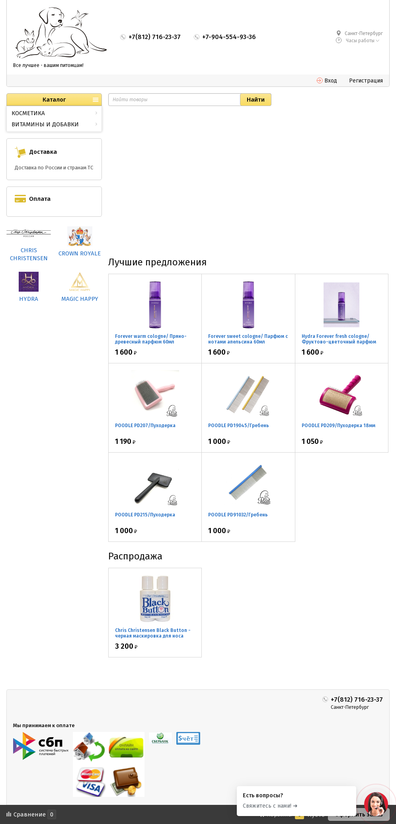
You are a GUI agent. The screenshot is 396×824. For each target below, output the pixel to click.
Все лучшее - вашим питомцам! (48, 65)
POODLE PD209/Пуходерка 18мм (338, 425)
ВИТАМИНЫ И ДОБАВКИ (45, 124)
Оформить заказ (359, 814)
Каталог (54, 99)
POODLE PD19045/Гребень (238, 425)
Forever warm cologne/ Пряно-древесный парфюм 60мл (151, 339)
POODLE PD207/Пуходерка (145, 425)
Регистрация (366, 80)
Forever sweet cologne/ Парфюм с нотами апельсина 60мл (248, 339)
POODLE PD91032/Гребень (238, 515)
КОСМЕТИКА (28, 113)
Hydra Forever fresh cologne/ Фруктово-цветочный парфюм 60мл (339, 342)
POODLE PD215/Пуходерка (145, 515)
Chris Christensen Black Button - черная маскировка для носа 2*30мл (153, 636)
